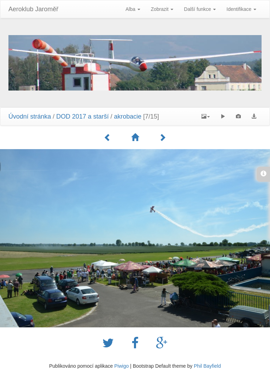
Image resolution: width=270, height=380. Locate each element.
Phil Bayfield (207, 366)
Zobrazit (162, 9)
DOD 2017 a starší (82, 116)
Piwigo (121, 366)
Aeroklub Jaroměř (33, 9)
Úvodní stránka (29, 116)
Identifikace (241, 9)
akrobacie (127, 116)
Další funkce (200, 9)
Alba (133, 9)
